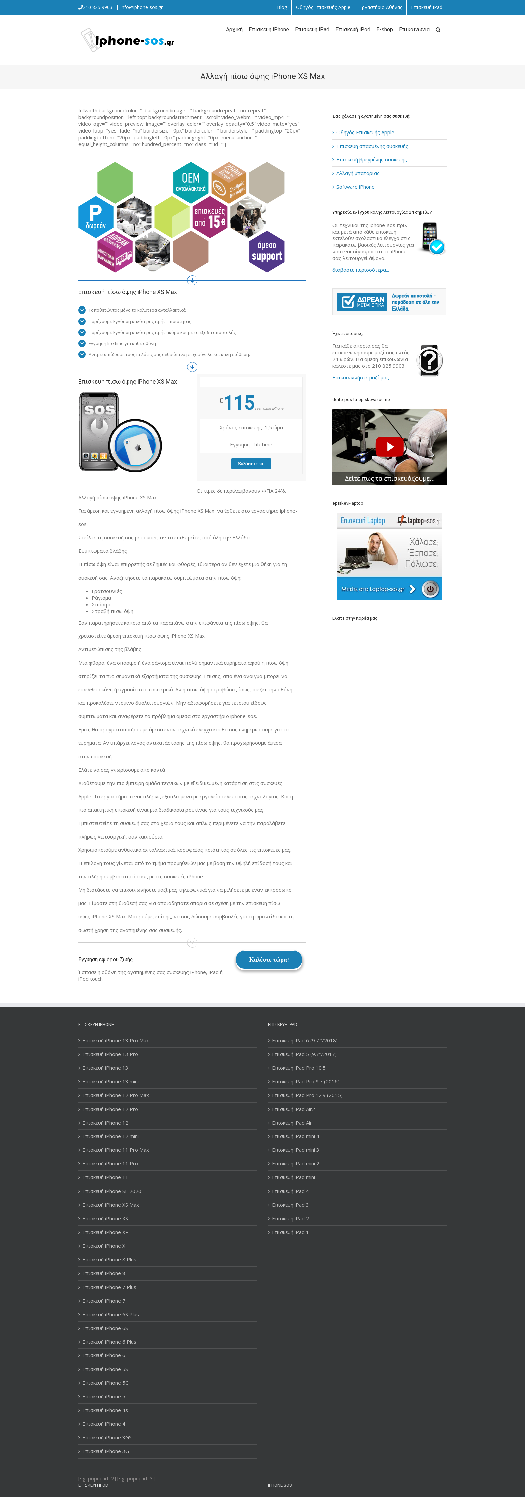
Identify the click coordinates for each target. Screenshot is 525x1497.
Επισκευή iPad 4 (290, 1191)
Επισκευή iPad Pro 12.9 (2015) (307, 1095)
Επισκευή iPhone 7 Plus (109, 1287)
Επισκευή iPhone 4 (103, 1424)
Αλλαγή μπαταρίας (358, 173)
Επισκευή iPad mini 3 (295, 1150)
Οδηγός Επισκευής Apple (365, 132)
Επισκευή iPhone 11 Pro (110, 1163)
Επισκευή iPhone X (103, 1246)
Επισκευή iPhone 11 (105, 1177)
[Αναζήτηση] (438, 29)
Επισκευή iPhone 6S (105, 1328)
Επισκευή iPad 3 (290, 1205)
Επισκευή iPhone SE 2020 (111, 1191)
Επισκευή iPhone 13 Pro (110, 1054)
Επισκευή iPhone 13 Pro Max (115, 1040)
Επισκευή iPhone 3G (105, 1451)
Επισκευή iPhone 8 (103, 1273)
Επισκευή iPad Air (292, 1123)
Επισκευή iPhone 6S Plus (110, 1314)
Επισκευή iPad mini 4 (295, 1136)
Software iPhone (355, 186)
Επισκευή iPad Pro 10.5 (299, 1068)
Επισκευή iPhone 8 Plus (109, 1259)
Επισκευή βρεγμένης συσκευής (371, 159)
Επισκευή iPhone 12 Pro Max (115, 1095)
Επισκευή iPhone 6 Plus (109, 1342)
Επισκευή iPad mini (293, 1177)
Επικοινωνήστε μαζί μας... (362, 377)
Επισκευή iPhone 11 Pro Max (115, 1150)
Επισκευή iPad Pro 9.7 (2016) (306, 1081)
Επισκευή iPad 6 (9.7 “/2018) (305, 1040)
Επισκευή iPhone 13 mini (110, 1081)
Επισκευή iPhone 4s (105, 1410)
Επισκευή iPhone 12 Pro (110, 1109)
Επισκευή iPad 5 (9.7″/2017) (304, 1054)
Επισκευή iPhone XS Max (110, 1205)
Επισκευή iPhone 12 (105, 1123)
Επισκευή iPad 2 (290, 1218)
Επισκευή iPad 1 (290, 1232)
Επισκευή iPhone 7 (103, 1301)
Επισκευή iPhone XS (105, 1218)
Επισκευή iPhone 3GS (107, 1437)
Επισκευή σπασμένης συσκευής (372, 146)
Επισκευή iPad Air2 (293, 1109)
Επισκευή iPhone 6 (103, 1355)
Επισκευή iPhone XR (105, 1232)
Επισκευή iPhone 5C (105, 1383)
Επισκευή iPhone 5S (105, 1369)
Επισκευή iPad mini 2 (295, 1163)
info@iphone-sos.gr (142, 7)
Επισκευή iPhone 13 (105, 1068)
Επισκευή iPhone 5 (103, 1396)
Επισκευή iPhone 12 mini (110, 1136)
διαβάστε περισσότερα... (360, 269)
